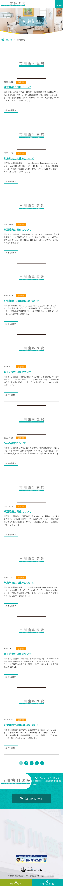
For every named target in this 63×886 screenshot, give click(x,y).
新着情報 (21, 82)
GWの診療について (15, 443)
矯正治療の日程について (17, 87)
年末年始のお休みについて (19, 158)
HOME (9, 40)
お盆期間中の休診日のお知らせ (21, 300)
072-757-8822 (49, 777)
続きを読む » (11, 110)
